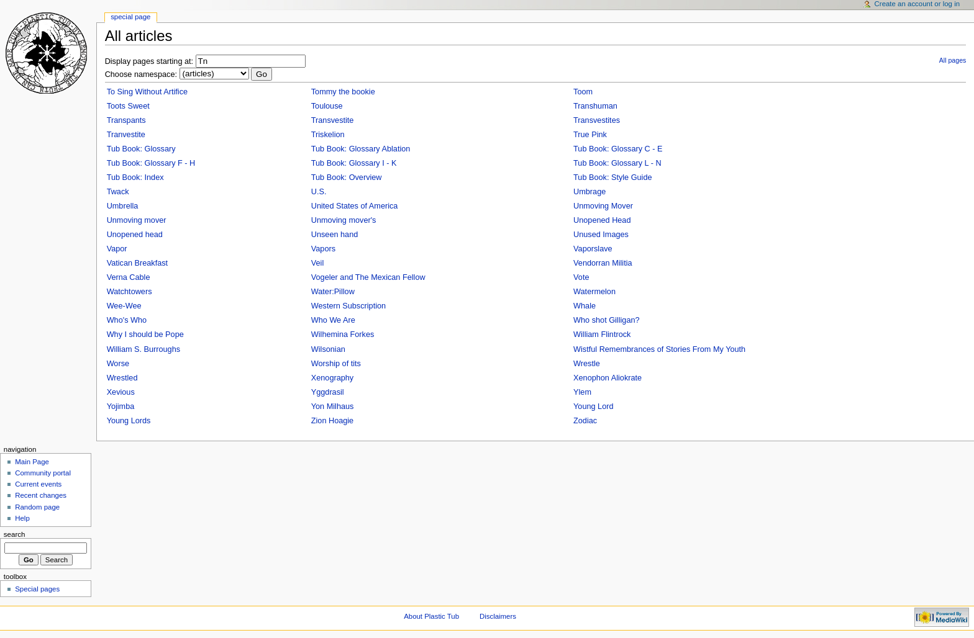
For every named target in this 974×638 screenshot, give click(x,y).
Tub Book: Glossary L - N (617, 163)
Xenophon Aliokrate (607, 378)
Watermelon (594, 291)
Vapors (323, 249)
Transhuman (595, 106)
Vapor (117, 249)
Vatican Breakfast (137, 263)
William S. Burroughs (143, 349)
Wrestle (586, 363)
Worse (118, 363)
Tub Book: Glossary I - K (354, 163)
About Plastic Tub (431, 616)
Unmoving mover (136, 220)
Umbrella (123, 206)
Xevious (121, 392)
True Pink (590, 134)
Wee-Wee (124, 306)
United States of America (354, 206)
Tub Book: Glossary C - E (617, 149)
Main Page (32, 461)
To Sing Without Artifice (147, 92)
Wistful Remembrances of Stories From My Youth (659, 349)
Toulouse (327, 106)
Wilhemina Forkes (343, 334)
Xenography (332, 378)
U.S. (319, 191)
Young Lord (593, 406)
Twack (118, 191)
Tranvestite (126, 134)
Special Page (130, 16)
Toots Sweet (128, 106)
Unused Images (601, 234)
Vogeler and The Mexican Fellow (368, 277)
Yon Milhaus (332, 406)
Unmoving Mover (603, 206)
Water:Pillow (333, 291)
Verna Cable (128, 277)
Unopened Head (601, 220)
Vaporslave (592, 249)
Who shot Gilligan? (606, 320)
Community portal (43, 473)
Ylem (582, 392)
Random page (37, 507)
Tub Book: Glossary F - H (151, 163)
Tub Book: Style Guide (612, 177)
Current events (38, 484)
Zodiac (585, 420)
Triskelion (328, 134)
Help (22, 518)
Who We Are (333, 320)
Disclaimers (498, 616)
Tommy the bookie (343, 92)
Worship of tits (336, 363)
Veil (317, 263)
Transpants (126, 120)
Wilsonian (328, 349)
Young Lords (129, 420)
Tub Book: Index (135, 177)
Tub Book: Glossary (141, 149)
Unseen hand (334, 234)
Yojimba (121, 406)
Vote (581, 277)
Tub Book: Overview (346, 177)
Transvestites (596, 120)
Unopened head (135, 234)
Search (14, 534)
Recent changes (40, 495)
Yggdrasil (327, 392)
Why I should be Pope (145, 334)
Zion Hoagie (332, 420)
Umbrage (589, 191)
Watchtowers (129, 291)
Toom (583, 92)
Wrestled (122, 378)
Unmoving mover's (343, 220)
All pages (953, 60)
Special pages (37, 589)
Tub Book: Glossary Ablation (361, 149)
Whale (584, 306)
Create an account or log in (917, 3)
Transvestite (332, 120)
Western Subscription (348, 306)
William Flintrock (601, 334)
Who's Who (127, 320)
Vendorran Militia (602, 263)
